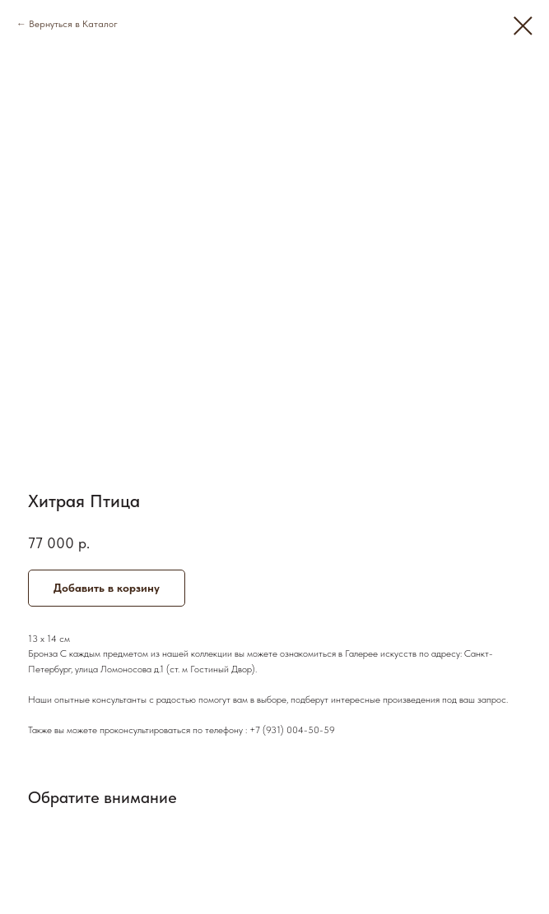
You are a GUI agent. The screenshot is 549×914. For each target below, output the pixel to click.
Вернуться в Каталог (73, 24)
